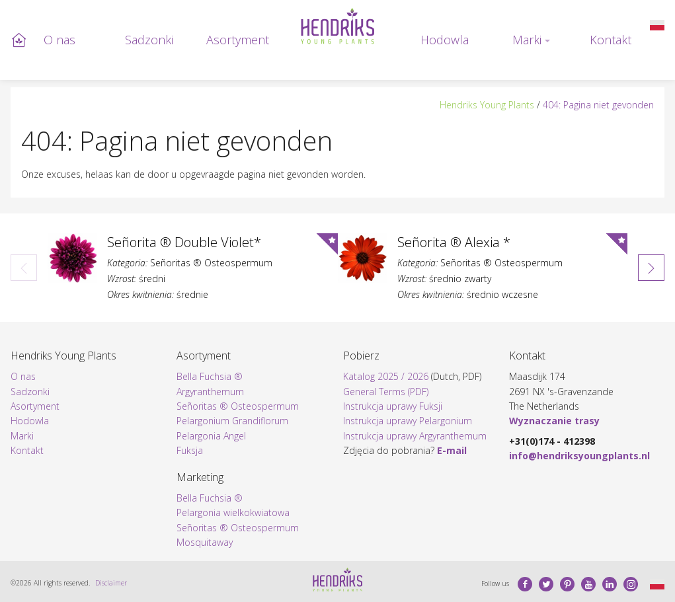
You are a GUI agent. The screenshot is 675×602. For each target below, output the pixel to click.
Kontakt (610, 40)
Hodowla (444, 40)
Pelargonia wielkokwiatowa (233, 512)
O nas (59, 40)
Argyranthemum (210, 391)
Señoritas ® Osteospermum (238, 406)
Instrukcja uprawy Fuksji (392, 406)
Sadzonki (149, 40)
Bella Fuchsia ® (210, 376)
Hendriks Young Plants (487, 104)
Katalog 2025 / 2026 (385, 376)
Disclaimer (111, 582)
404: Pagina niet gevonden (598, 104)
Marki (526, 40)
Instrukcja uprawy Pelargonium (407, 420)
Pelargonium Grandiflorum (232, 420)
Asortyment (237, 40)
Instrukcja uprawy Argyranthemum (415, 436)
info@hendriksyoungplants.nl (579, 455)
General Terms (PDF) (385, 391)
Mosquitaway (205, 542)
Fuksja (190, 450)
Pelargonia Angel (211, 436)
